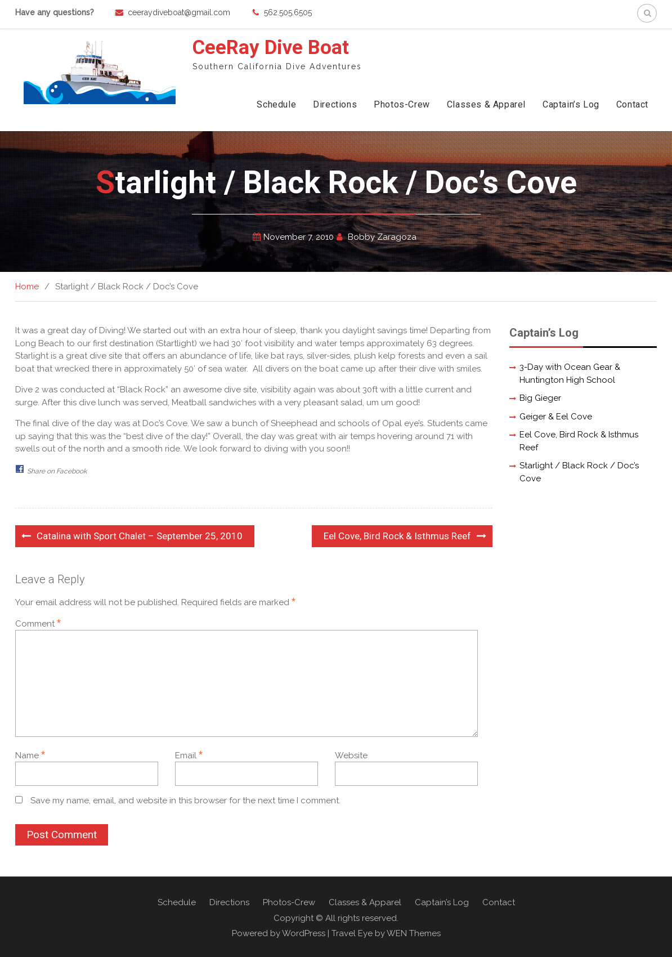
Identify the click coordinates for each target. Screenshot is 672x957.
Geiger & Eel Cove (555, 417)
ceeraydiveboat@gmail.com (179, 12)
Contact (632, 104)
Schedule (276, 104)
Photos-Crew (402, 104)
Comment (38, 624)
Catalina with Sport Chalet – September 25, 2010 (140, 536)
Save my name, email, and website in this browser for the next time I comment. (185, 800)
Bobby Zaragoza (382, 237)
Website (351, 755)
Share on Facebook (57, 471)
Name (30, 755)
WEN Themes (414, 933)
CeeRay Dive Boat (270, 47)
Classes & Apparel (486, 104)
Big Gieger (540, 398)
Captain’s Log (571, 104)
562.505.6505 (288, 12)
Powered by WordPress (278, 933)
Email (189, 755)
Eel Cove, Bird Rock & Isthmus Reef (397, 536)
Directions (335, 104)
